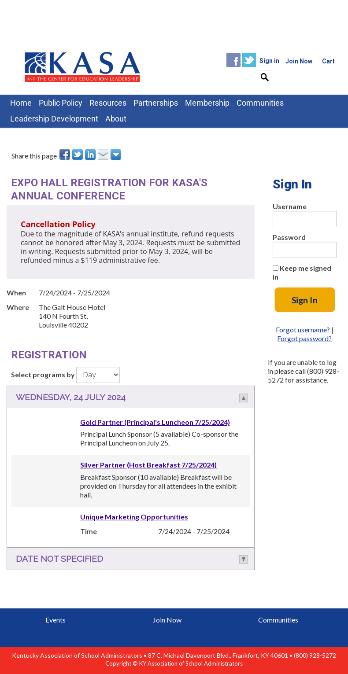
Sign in (269, 60)
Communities (278, 619)
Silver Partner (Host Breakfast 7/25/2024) (148, 464)
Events (55, 619)
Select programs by (43, 374)
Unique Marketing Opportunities (134, 516)
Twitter (249, 60)
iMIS (82, 66)
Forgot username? (303, 329)
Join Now (167, 619)
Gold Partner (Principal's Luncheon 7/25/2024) (155, 422)
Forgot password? (304, 338)
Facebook (233, 60)
